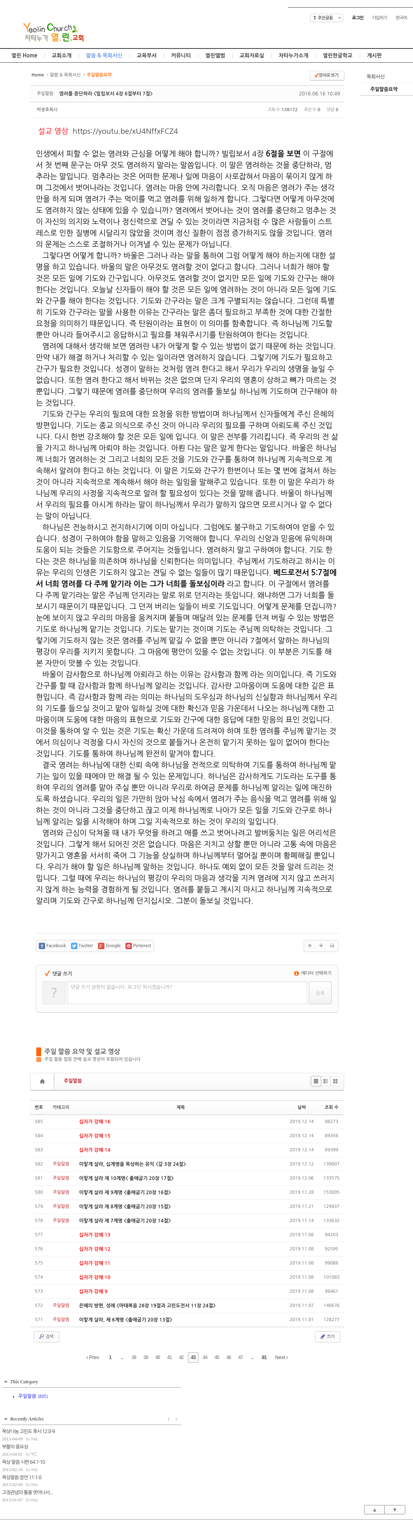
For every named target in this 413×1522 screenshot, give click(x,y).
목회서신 (376, 76)
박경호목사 (47, 110)
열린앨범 (215, 55)
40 (157, 1357)
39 (146, 1357)
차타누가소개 (293, 55)
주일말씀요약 (384, 89)
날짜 (302, 1107)
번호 (39, 1107)
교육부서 (146, 55)
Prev (92, 1357)
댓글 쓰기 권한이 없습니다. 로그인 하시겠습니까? (122, 987)
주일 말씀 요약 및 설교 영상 (82, 1052)
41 (169, 1357)
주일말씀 (73, 1081)
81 (264, 1357)
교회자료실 (252, 55)
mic (119, 1400)
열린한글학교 (337, 55)
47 (240, 1357)
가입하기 (379, 18)
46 (228, 1357)
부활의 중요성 (100, 1408)
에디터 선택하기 (313, 973)
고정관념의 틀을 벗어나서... (112, 1453)
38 (133, 1357)
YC (118, 1415)
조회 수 (331, 1107)
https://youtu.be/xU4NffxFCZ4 (125, 131)
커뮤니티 (181, 55)
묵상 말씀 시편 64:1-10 (108, 1423)
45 (217, 1357)
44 (204, 1357)
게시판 (374, 55)
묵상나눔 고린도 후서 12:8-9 (113, 1392)
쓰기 (326, 1336)
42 (181, 1357)
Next (281, 1357)
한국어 (401, 18)
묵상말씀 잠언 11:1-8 (106, 1438)
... (122, 1357)
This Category (24, 1380)
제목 (181, 1107)
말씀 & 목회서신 (104, 55)
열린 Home (24, 55)
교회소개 (61, 55)
